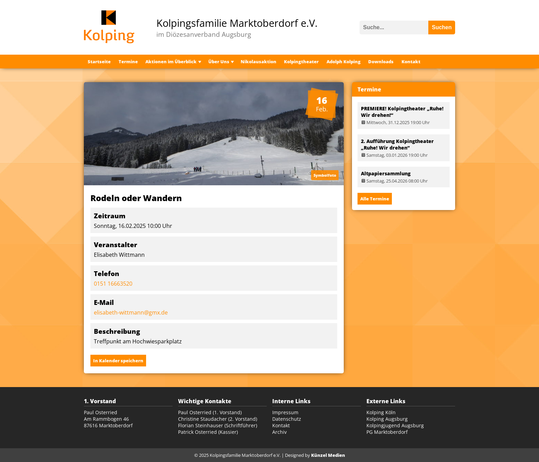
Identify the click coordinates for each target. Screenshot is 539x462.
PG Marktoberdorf (387, 432)
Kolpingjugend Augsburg (395, 425)
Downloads (381, 61)
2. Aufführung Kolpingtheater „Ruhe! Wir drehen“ (397, 144)
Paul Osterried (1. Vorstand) (210, 412)
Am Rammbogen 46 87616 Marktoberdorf (108, 422)
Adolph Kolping (344, 61)
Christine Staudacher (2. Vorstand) (217, 419)
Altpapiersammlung (385, 173)
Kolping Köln (381, 412)
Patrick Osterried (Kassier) (208, 432)
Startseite (99, 61)
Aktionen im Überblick (171, 61)
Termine (128, 61)
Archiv (279, 432)
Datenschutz (286, 419)
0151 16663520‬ (113, 283)
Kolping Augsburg (387, 419)
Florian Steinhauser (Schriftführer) (217, 425)
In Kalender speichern (118, 361)
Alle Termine (374, 199)
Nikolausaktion (258, 61)
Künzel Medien (328, 455)
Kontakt (411, 61)
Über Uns (218, 61)
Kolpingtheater (301, 61)
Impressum (285, 412)
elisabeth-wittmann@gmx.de (131, 312)
